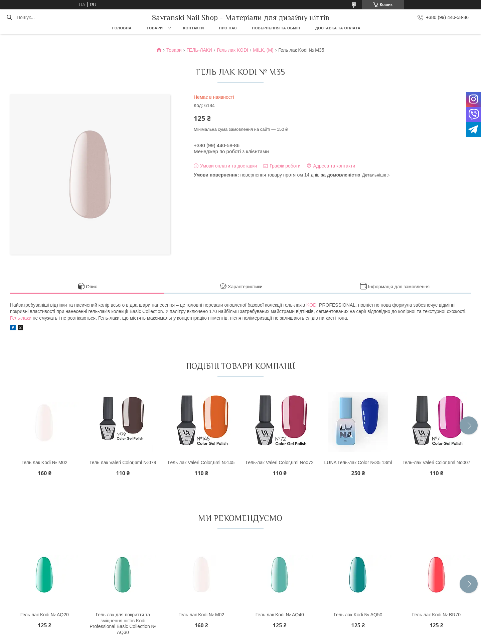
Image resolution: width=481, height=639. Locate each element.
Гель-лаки (20, 318)
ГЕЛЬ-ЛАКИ (199, 50)
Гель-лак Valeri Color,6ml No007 (436, 462)
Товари (155, 28)
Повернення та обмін (276, 28)
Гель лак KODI (232, 50)
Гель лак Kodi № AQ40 (280, 614)
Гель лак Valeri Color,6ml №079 (123, 462)
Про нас (228, 28)
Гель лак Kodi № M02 (44, 462)
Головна (122, 28)
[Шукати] (9, 17)
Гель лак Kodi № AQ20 (44, 614)
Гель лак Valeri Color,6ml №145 (201, 462)
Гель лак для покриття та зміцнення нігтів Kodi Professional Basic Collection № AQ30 (123, 623)
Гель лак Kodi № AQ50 (358, 614)
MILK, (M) (263, 50)
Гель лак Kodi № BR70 (436, 614)
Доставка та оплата (337, 28)
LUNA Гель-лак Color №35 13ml (358, 462)
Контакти (193, 28)
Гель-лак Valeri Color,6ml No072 (280, 462)
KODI (312, 305)
